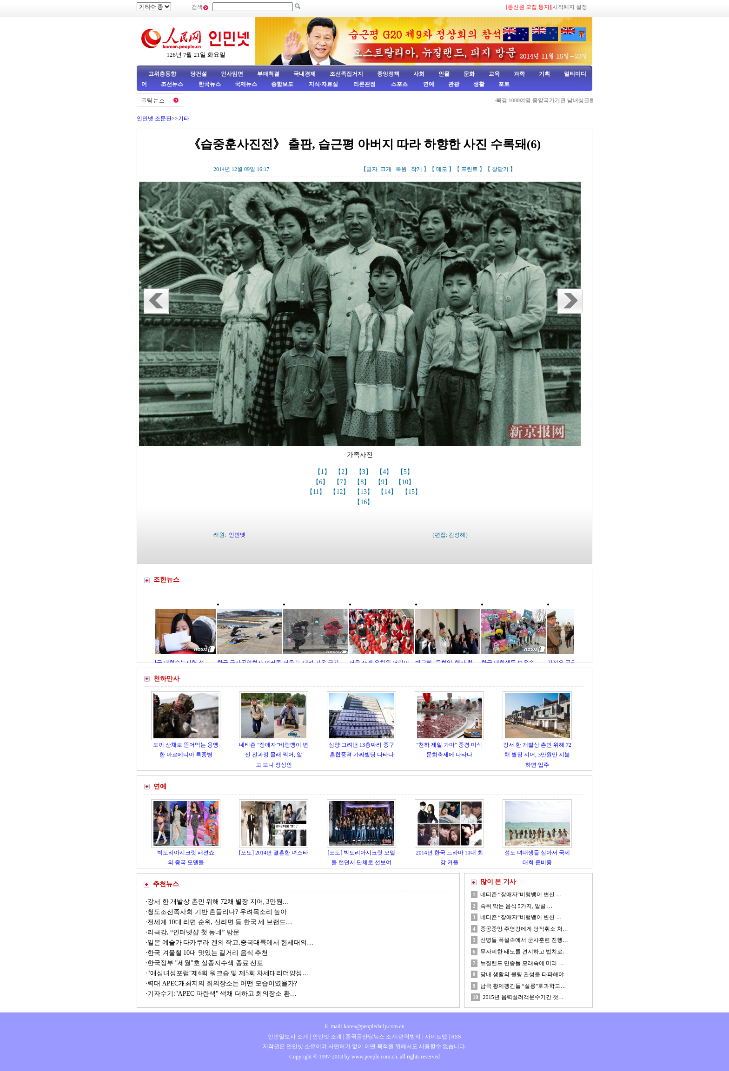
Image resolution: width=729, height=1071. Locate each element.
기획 (544, 74)
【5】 (406, 471)
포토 (504, 84)
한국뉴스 (210, 84)
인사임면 (232, 74)
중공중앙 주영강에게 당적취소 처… (524, 929)
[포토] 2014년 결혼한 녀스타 (273, 852)
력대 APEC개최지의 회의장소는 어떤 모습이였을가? (222, 983)
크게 (385, 169)
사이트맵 (436, 1036)
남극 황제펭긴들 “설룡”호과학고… (523, 986)
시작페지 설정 (569, 7)
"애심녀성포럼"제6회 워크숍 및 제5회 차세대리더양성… (228, 973)
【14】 (388, 491)
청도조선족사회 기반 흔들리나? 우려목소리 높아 (218, 911)
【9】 (384, 482)
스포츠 (399, 84)
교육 (494, 74)
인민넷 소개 (326, 1036)
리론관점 (364, 84)
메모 (441, 169)
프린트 (469, 169)
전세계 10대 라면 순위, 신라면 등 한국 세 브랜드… (219, 922)
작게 (416, 169)
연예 (428, 84)
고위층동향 (162, 74)
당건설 (198, 74)
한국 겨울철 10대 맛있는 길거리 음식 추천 (207, 952)
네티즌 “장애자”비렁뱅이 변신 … (521, 894)
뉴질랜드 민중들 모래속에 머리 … (522, 963)
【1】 (323, 471)
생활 (478, 84)
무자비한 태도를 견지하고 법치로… (524, 951)
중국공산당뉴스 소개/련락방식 (383, 1036)
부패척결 (268, 74)
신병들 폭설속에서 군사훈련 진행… (524, 940)
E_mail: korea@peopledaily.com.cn (364, 1026)
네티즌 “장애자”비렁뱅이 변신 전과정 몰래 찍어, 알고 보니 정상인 (273, 755)
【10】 (406, 482)
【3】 (365, 471)
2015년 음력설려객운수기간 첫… (523, 997)
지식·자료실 (324, 84)
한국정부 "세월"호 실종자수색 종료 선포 (205, 962)
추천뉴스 (166, 883)
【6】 (321, 482)
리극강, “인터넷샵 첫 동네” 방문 (193, 932)
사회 (418, 74)
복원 (401, 169)
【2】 (344, 471)
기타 (183, 118)
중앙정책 (388, 74)
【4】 (385, 471)
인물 (444, 74)
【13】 (364, 491)
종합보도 (282, 84)
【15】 (412, 491)
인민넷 (237, 535)
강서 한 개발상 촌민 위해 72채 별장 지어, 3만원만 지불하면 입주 (537, 755)
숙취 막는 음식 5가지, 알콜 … (516, 906)
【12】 (340, 491)
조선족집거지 (346, 74)
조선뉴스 (173, 84)
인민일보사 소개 (288, 1036)
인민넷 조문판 (154, 118)
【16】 (364, 502)
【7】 (342, 482)
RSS (456, 1036)
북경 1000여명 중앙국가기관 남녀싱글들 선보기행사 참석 (569, 100)
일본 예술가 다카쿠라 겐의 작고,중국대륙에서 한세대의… (230, 942)
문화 (469, 74)
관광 (453, 84)
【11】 (316, 491)
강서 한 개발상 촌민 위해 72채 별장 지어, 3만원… (218, 901)
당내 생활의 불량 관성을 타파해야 (522, 974)
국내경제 (304, 74)
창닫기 (500, 169)
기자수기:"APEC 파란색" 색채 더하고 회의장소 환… (222, 993)
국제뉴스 (246, 84)
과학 (519, 74)
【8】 (363, 482)
